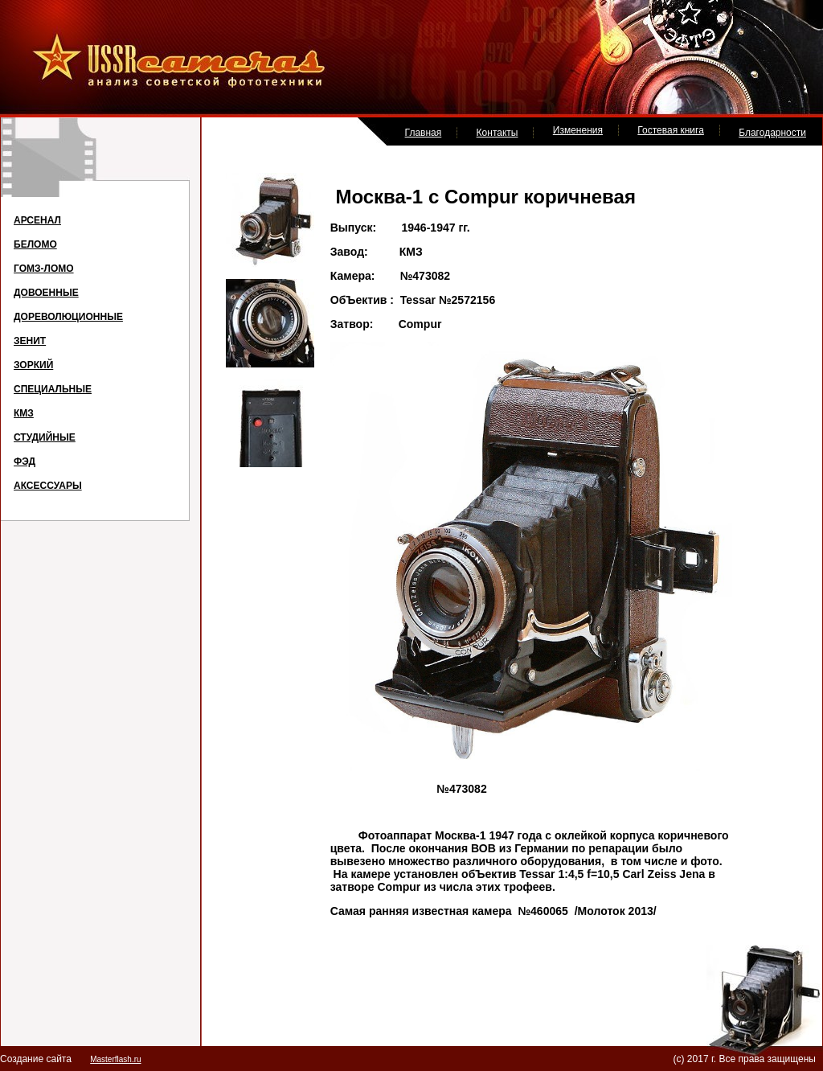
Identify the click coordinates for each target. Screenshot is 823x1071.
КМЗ (24, 413)
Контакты (497, 132)
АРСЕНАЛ (37, 220)
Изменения (578, 130)
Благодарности (772, 132)
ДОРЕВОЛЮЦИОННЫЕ (68, 316)
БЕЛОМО (35, 244)
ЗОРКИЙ (33, 365)
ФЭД (24, 461)
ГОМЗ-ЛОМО (44, 268)
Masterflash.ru (115, 1059)
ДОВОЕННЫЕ (46, 292)
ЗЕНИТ (30, 341)
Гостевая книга (670, 130)
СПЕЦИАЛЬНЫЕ (53, 389)
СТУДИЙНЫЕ (45, 437)
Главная (423, 132)
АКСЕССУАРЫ (48, 485)
